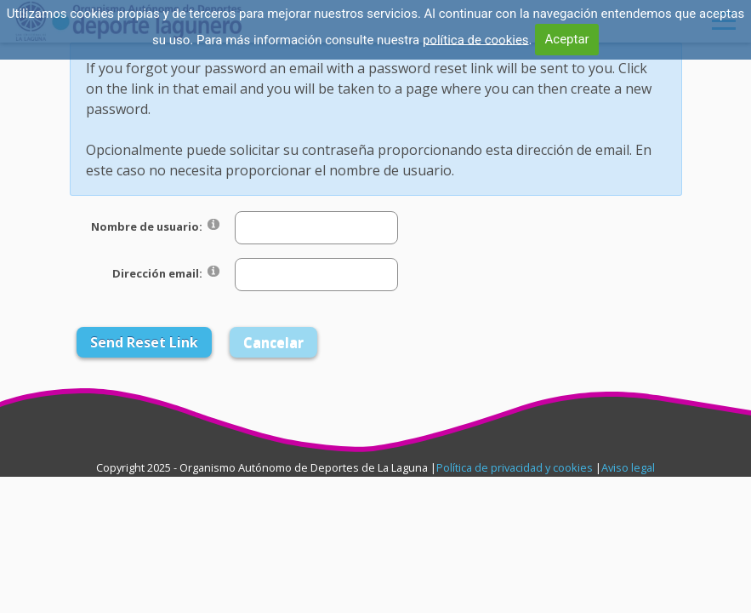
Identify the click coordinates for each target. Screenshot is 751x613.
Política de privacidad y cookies (514, 467)
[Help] (213, 223)
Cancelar (273, 342)
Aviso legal (628, 467)
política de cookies (476, 39)
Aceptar (567, 39)
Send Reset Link (144, 342)
